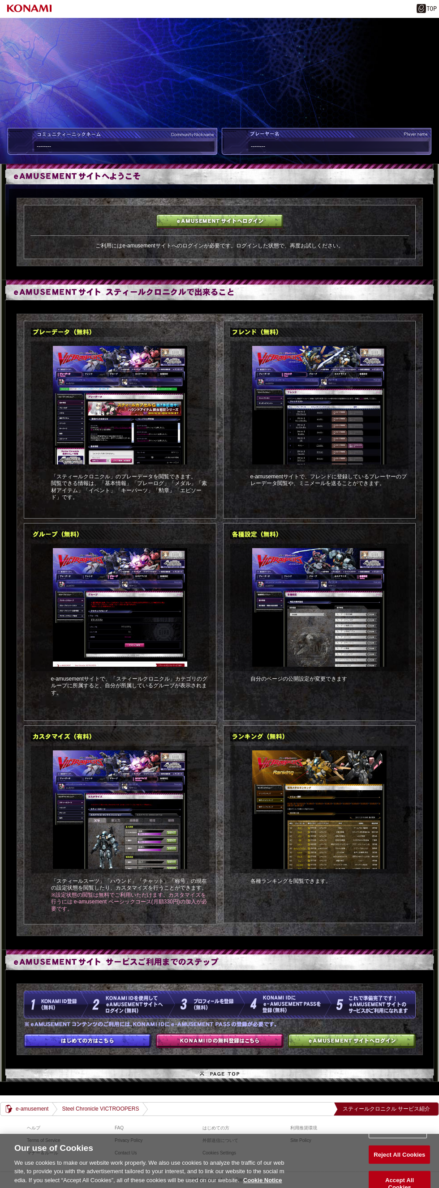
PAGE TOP (219, 1075)
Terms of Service (43, 1140)
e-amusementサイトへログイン (220, 221)
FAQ (119, 1127)
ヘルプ (33, 1127)
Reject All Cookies (399, 1165)
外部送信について (220, 1140)
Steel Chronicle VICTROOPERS (100, 1109)
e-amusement (32, 1109)
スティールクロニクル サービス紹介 (386, 1109)
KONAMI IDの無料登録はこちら (220, 1041)
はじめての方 (87, 1041)
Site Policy (300, 1140)
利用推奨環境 (303, 1127)
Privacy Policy (128, 1140)
